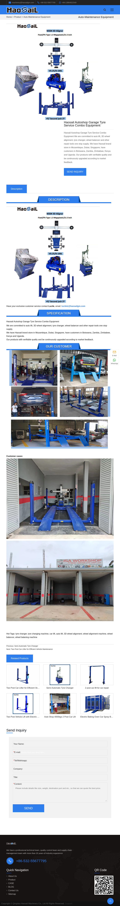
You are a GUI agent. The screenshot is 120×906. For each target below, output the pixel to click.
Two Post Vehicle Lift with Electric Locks (24, 717)
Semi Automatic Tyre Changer (26, 646)
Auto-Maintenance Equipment (36, 17)
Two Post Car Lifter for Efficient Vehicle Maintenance (32, 649)
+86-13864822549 (69, 3)
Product (17, 17)
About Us (12, 876)
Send (28, 808)
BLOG (11, 887)
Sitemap (12, 894)
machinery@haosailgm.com (23, 3)
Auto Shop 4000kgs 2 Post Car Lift (60, 717)
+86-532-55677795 (47, 3)
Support (68, 903)
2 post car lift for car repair (97, 688)
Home (9, 17)
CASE (11, 883)
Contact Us (13, 890)
